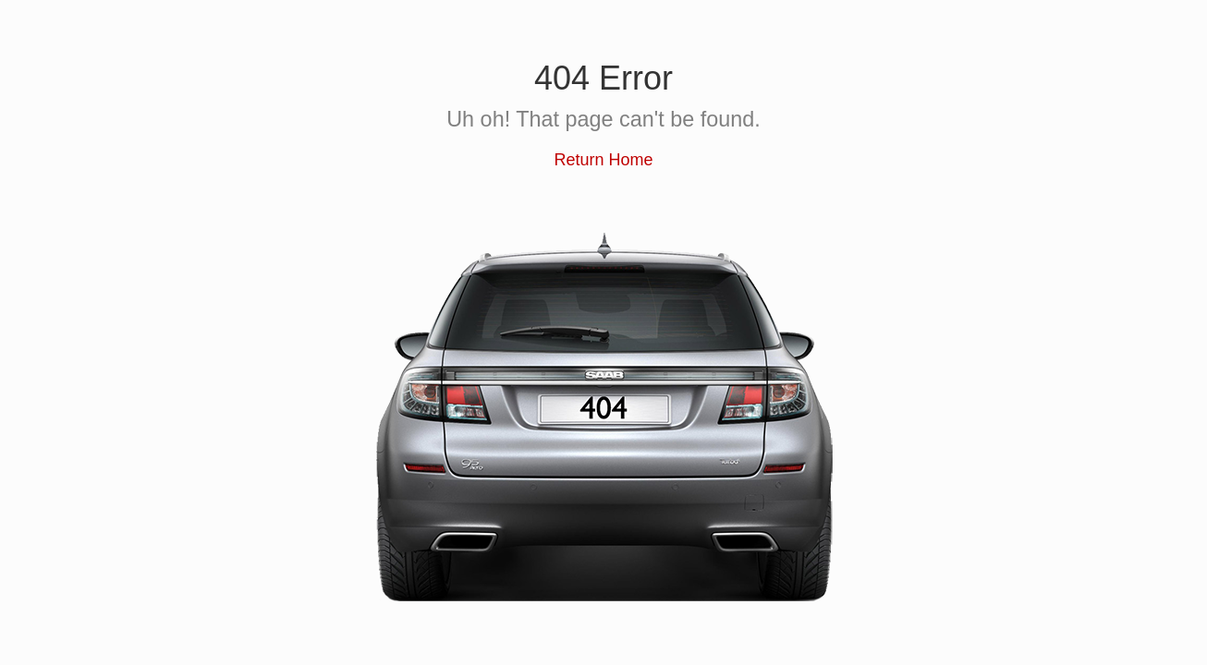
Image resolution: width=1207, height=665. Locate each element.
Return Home (603, 160)
